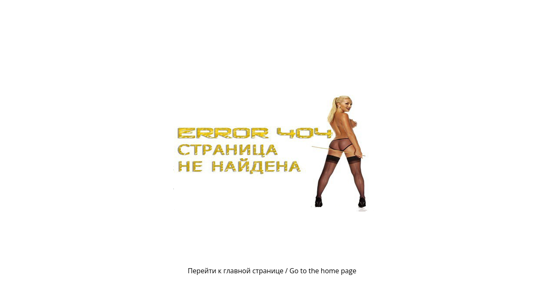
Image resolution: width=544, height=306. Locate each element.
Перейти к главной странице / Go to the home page (272, 270)
